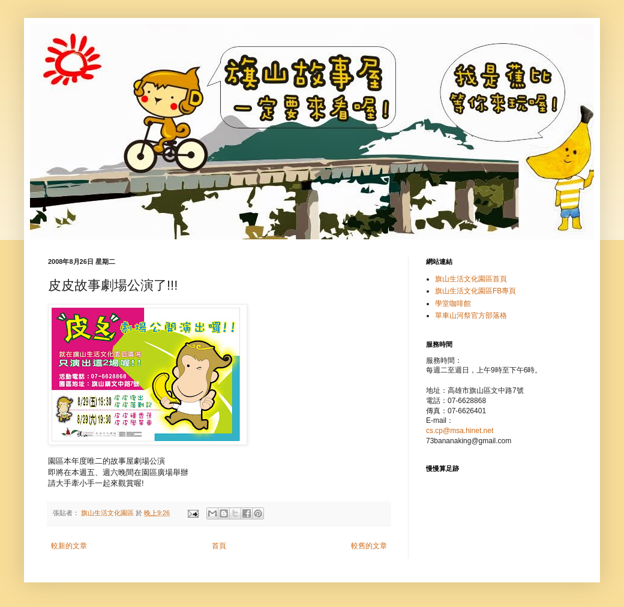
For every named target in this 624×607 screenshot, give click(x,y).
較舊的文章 (369, 546)
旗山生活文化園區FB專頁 (475, 291)
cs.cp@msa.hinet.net (459, 430)
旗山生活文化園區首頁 (471, 279)
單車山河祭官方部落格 (471, 315)
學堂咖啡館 (453, 303)
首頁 (219, 546)
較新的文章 (69, 546)
